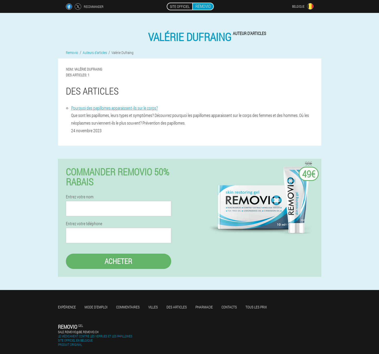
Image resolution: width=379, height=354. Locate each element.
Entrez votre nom (79, 197)
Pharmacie (204, 306)
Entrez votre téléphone (84, 224)
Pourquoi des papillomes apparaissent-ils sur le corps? (114, 108)
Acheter (118, 261)
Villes (153, 306)
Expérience (67, 306)
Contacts (229, 306)
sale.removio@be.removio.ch (78, 332)
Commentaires (128, 306)
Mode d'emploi (96, 306)
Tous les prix (256, 306)
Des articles (176, 306)
